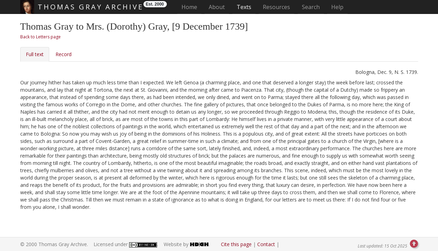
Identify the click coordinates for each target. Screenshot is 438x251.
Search (311, 7)
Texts (244, 7)
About (217, 7)
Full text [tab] (35, 54)
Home (191, 7)
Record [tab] (63, 54)
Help (337, 7)
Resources (276, 7)
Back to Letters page (40, 37)
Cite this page (236, 244)
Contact (266, 244)
